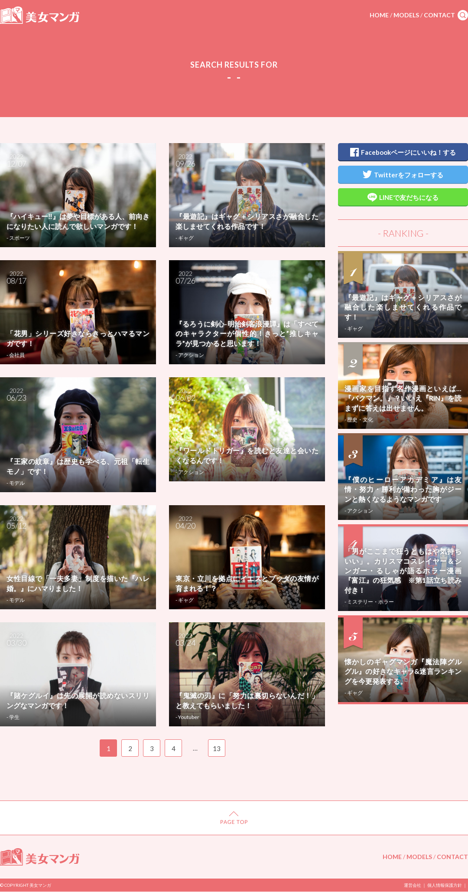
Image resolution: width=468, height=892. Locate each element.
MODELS (406, 15)
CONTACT (439, 15)
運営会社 (412, 885)
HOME (379, 15)
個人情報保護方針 (444, 885)
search (463, 15)
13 (217, 748)
